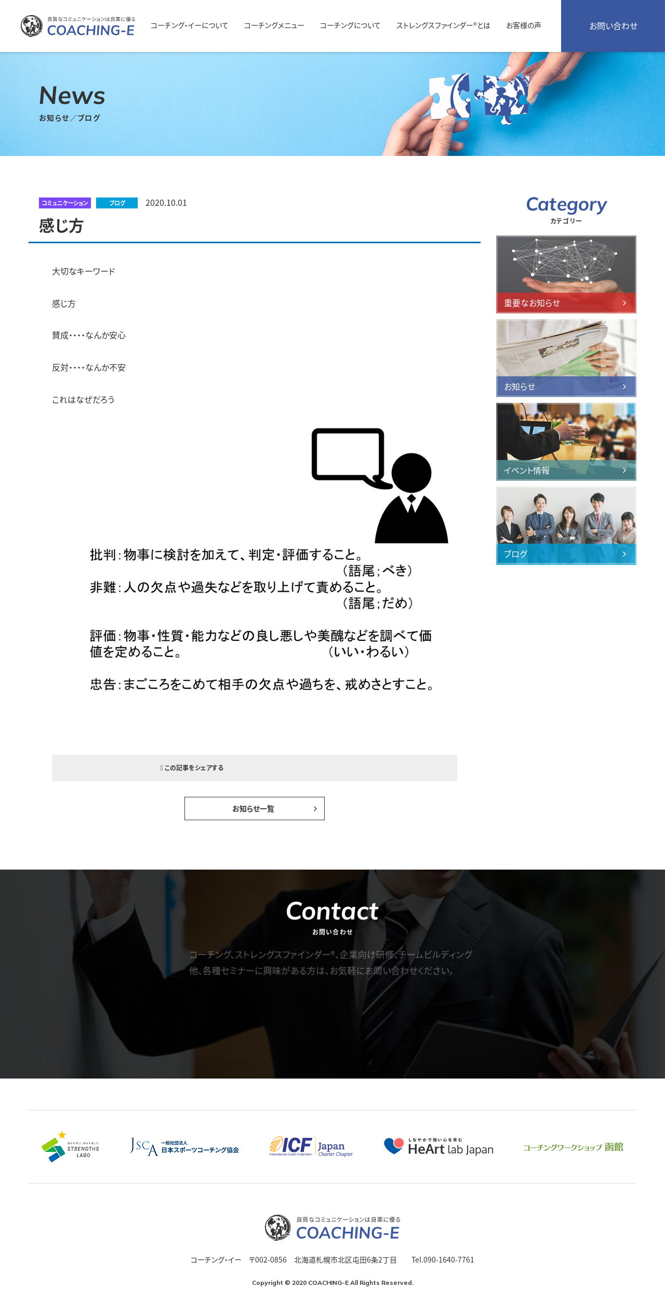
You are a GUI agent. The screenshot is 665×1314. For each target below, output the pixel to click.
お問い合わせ (613, 26)
